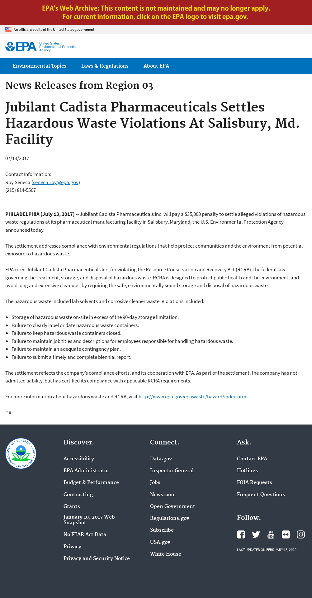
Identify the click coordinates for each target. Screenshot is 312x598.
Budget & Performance (91, 483)
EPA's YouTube (271, 534)
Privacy (72, 547)
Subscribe (162, 530)
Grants (72, 507)
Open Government (172, 507)
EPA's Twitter (256, 534)
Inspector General (172, 471)
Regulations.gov (169, 518)
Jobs (155, 483)
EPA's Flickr (286, 534)
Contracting (78, 495)
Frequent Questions (261, 495)
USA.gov (160, 542)
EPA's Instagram (301, 534)
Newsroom (163, 495)
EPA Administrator (86, 471)
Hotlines (247, 471)
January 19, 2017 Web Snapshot (89, 520)
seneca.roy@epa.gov (55, 182)
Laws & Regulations (105, 66)
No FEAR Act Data (85, 535)
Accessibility (79, 459)
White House (165, 554)
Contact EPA (252, 459)
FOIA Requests (254, 483)
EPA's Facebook (241, 534)
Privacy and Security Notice (97, 559)
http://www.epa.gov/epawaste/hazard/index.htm (192, 396)
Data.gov (161, 459)
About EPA (156, 66)
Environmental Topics (39, 66)
